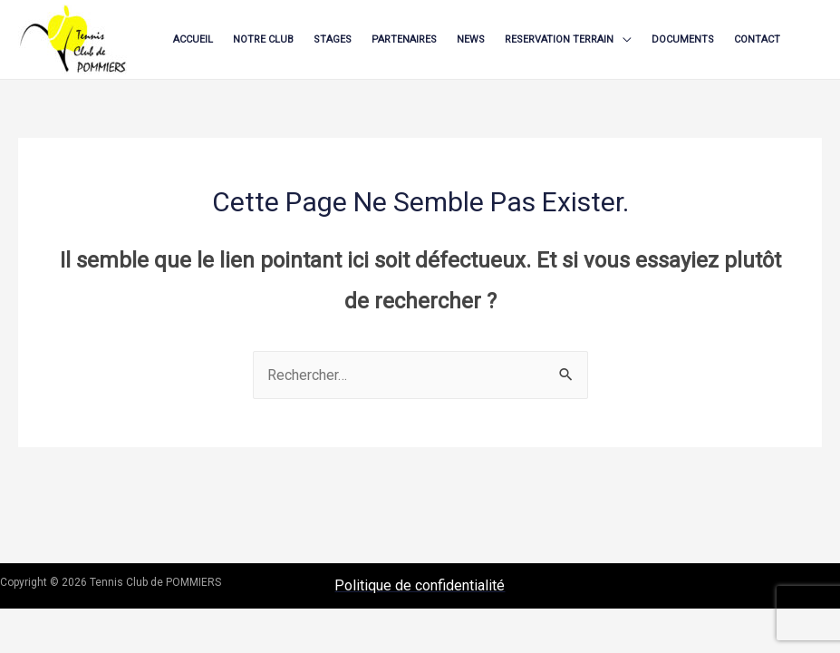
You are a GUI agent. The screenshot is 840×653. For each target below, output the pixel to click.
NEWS (471, 39)
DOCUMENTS (683, 39)
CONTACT (757, 39)
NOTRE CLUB (263, 39)
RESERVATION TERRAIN (559, 39)
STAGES (333, 39)
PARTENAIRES (404, 39)
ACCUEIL (193, 39)
